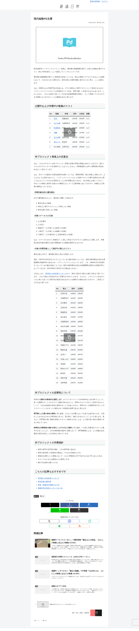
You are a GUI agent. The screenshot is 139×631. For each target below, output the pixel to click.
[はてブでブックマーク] (69, 505)
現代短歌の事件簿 (44, 482)
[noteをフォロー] (69, 516)
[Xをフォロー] (61, 516)
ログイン (105, 1)
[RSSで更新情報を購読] (78, 516)
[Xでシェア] (40, 505)
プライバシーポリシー (61, 625)
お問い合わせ (117, 625)
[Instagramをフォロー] (65, 516)
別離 (55, 133)
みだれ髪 (57, 123)
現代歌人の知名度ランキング (56, 273)
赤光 (55, 119)
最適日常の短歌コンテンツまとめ (50, 488)
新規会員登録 (95, 1)
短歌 (36, 496)
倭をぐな (57, 142)
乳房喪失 (57, 128)
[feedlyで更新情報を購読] (74, 516)
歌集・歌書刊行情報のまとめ (48, 485)
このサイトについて (24, 625)
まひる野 (57, 137)
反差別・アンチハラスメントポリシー (81, 625)
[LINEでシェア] (84, 505)
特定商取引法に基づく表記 (103, 625)
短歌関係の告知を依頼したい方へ (42, 625)
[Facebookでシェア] (55, 505)
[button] (98, 505)
